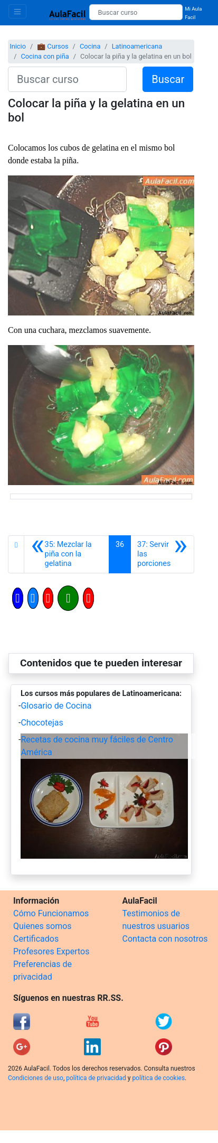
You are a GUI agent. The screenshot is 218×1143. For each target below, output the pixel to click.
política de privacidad (96, 1078)
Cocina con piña (45, 56)
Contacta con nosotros (165, 939)
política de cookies (158, 1078)
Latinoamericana (137, 46)
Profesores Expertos (51, 951)
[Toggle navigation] (17, 11)
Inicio (18, 46)
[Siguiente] (162, 554)
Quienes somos (42, 926)
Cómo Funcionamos (51, 913)
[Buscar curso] (136, 12)
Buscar (167, 79)
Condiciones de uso (35, 1078)
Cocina (90, 46)
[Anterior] (66, 554)
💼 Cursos (52, 46)
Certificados (36, 939)
